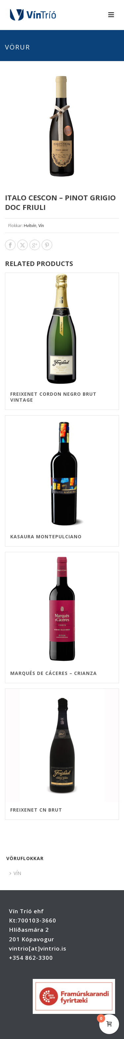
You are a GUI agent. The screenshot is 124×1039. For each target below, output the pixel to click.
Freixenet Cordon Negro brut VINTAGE (53, 397)
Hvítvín (30, 225)
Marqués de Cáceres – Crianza (53, 673)
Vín (41, 225)
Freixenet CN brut (36, 810)
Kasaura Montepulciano (46, 536)
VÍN (15, 873)
